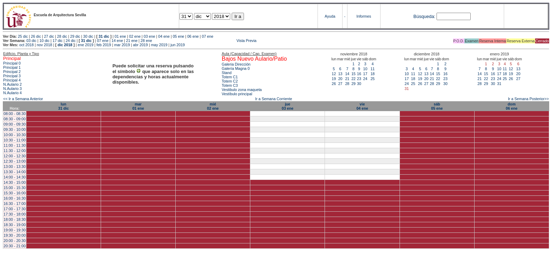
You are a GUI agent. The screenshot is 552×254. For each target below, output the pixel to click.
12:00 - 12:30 (15, 156)
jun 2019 (177, 45)
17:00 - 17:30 (15, 209)
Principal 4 (12, 80)
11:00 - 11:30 (15, 145)
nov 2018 (44, 45)
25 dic (23, 36)
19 (334, 79)
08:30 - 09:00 (15, 119)
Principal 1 (12, 67)
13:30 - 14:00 (15, 172)
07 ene (207, 36)
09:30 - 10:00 (15, 129)
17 (365, 74)
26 (334, 83)
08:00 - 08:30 (15, 113)
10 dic (44, 40)
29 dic (75, 36)
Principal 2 (12, 71)
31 (499, 83)
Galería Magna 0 (236, 68)
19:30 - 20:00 (15, 235)
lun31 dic (63, 106)
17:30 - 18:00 (15, 214)
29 (353, 83)
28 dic (62, 36)
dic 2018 (64, 45)
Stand (227, 73)
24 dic (70, 40)
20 (340, 79)
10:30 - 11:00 (15, 140)
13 (340, 74)
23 (359, 79)
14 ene (117, 40)
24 (365, 79)
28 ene (146, 40)
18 (372, 74)
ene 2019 (85, 45)
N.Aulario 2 (12, 84)
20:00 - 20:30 (15, 240)
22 (353, 79)
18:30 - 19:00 (15, 225)
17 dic (57, 40)
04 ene (164, 36)
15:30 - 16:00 (15, 193)
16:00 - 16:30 (15, 198)
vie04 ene (362, 106)
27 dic (49, 36)
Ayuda (330, 16)
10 (365, 69)
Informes (364, 16)
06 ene (193, 36)
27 (340, 83)
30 (359, 83)
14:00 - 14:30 (15, 177)
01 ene (120, 36)
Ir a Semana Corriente (273, 99)
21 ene (132, 40)
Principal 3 (12, 76)
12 (334, 74)
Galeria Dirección (236, 64)
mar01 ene (138, 106)
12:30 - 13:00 (15, 161)
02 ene (135, 36)
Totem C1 (230, 77)
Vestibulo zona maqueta (242, 89)
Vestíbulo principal (237, 94)
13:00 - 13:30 (15, 166)
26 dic (36, 36)
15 (353, 74)
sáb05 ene (437, 106)
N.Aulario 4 (12, 93)
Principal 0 (12, 63)
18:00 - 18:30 (15, 219)
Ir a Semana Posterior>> (528, 99)
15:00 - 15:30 (15, 188)
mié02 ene (213, 106)
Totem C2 (230, 81)
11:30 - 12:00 (15, 151)
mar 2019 (122, 45)
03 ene (149, 36)
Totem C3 (230, 85)
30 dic (88, 36)
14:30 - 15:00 (15, 182)
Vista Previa (205, 40)
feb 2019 (103, 45)
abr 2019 (140, 45)
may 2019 (159, 45)
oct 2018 (26, 45)
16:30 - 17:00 (15, 203)
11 (372, 69)
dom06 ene (512, 106)
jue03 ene (287, 106)
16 (359, 74)
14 (347, 74)
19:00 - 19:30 (15, 230)
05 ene (178, 36)
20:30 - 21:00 (15, 246)
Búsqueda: (424, 16)
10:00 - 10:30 (15, 135)
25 (372, 79)
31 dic (104, 36)
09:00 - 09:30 (15, 124)
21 (347, 79)
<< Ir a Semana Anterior (23, 99)
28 (347, 83)
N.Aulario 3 (12, 88)
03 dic (31, 40)
